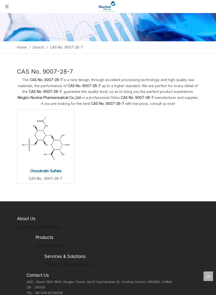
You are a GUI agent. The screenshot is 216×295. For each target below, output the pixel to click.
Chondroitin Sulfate (45, 171)
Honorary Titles (29, 248)
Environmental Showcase (36, 254)
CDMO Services (48, 293)
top (208, 276)
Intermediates (46, 275)
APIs (39, 281)
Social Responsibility (33, 242)
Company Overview (32, 230)
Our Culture (26, 236)
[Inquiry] (108, 27)
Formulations (45, 287)
